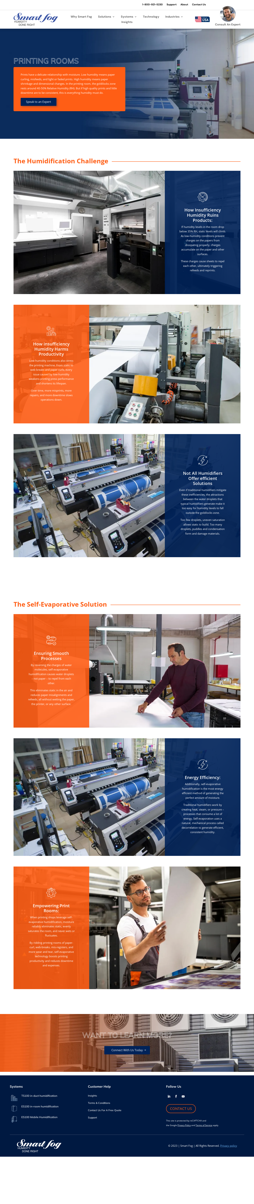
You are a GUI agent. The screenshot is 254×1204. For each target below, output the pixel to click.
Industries (172, 17)
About (184, 4)
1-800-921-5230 (152, 4)
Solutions (104, 17)
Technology (151, 17)
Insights (127, 22)
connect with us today (127, 1050)
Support (172, 4)
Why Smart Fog (81, 17)
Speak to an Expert (38, 102)
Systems (127, 17)
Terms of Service (204, 1125)
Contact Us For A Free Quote (104, 1110)
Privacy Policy (184, 1125)
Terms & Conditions (99, 1103)
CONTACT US (181, 1108)
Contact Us (199, 4)
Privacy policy (228, 1145)
